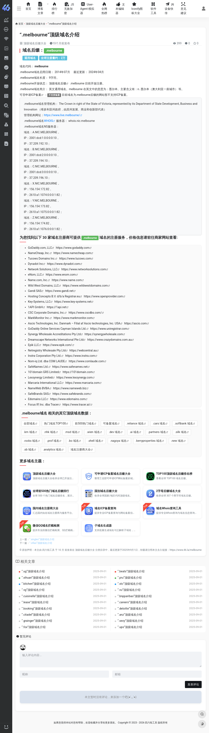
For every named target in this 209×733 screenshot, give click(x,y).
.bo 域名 (73, 440)
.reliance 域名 (135, 423)
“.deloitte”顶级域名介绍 (132, 608)
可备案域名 (110, 423)
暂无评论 (25, 636)
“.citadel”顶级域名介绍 (36, 614)
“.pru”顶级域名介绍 (130, 577)
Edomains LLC (37, 399)
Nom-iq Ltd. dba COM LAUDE (46, 361)
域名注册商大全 (81, 449)
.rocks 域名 (31, 440)
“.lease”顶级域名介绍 (35, 602)
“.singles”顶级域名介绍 (41, 539)
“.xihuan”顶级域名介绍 (36, 577)
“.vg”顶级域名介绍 (33, 589)
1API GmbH (35, 307)
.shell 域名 (94, 440)
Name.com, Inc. (38, 280)
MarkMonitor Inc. (39, 318)
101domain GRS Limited (43, 372)
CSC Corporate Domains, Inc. (46, 312)
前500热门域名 (84, 423)
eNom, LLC (35, 274)
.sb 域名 (29, 449)
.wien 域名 (93, 432)
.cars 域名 (159, 423)
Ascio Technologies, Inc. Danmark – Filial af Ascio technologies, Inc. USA (74, 323)
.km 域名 (29, 432)
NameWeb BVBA (38, 388)
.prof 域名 (53, 440)
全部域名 (29, 423)
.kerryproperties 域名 (149, 440)
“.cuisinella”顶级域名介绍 (37, 596)
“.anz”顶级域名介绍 (130, 614)
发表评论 (193, 684)
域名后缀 (60, 83)
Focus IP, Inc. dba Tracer (43, 404)
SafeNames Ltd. (38, 366)
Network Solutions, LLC (42, 269)
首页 (20, 23)
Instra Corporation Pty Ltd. (44, 355)
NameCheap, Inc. (39, 253)
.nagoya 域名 (118, 440)
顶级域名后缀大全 (35, 23)
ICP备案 (36, 94)
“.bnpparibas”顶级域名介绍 (135, 596)
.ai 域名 (134, 432)
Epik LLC (33, 345)
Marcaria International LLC (44, 382)
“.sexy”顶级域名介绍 (130, 620)
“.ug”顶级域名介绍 (33, 571)
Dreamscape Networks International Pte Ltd (55, 339)
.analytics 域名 (52, 449)
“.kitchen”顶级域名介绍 (36, 583)
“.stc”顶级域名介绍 (129, 583)
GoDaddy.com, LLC (40, 247)
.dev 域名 (114, 432)
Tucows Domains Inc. (41, 258)
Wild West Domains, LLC (43, 285)
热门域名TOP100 (55, 423)
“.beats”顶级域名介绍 (131, 571)
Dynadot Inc (35, 263)
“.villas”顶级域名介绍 (40, 543)
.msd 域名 (71, 432)
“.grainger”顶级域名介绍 (37, 620)
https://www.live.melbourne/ (62, 115)
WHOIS (48, 120)
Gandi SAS (34, 290)
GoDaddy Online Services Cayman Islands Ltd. (57, 328)
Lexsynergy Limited (40, 377)
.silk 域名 (180, 432)
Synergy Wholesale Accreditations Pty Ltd (54, 334)
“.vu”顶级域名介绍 (129, 589)
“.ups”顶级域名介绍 (130, 627)
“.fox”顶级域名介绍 (34, 627)
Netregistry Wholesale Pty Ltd (47, 350)
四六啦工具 (48, 550)
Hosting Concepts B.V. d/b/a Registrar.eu (54, 296)
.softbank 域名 (184, 423)
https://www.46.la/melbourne (186, 550)
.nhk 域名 (50, 432)
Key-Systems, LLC (39, 301)
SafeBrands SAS (38, 393)
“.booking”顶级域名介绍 (37, 608)
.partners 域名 (157, 432)
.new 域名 (177, 440)
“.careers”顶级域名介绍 (132, 602)
